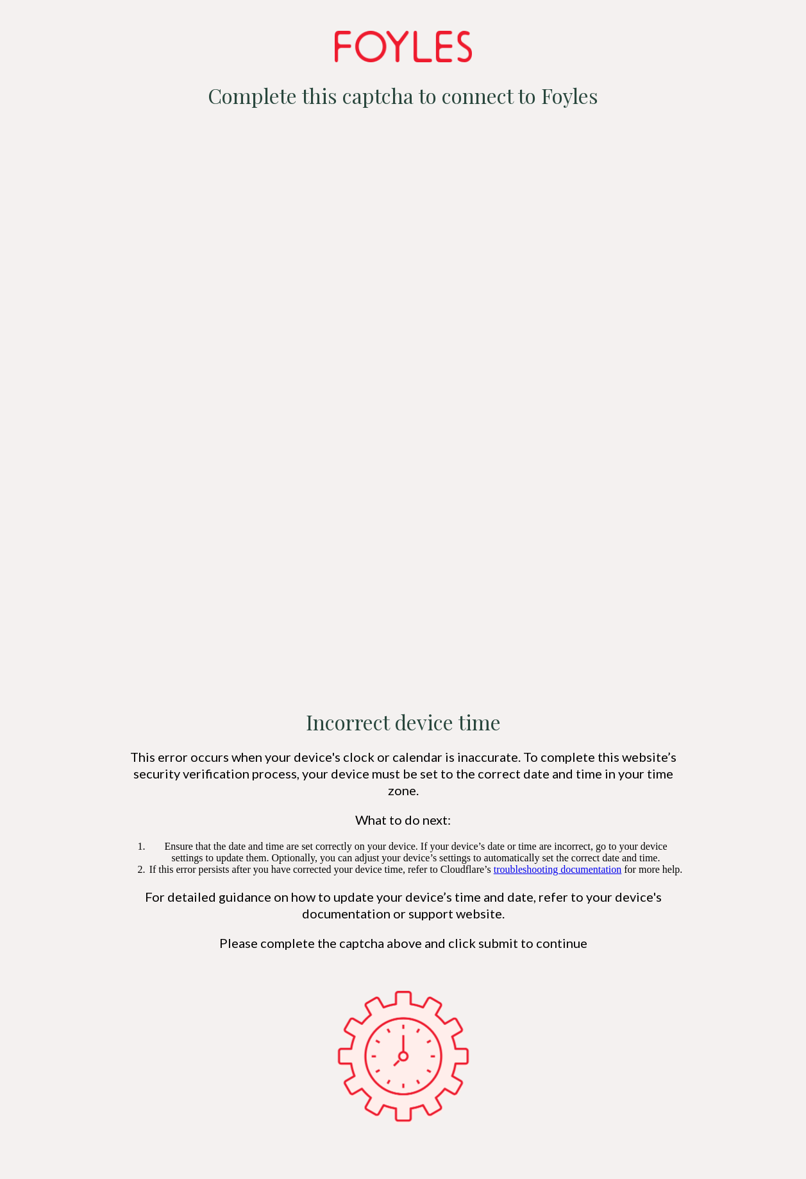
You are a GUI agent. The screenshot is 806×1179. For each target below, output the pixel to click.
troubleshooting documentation (558, 869)
